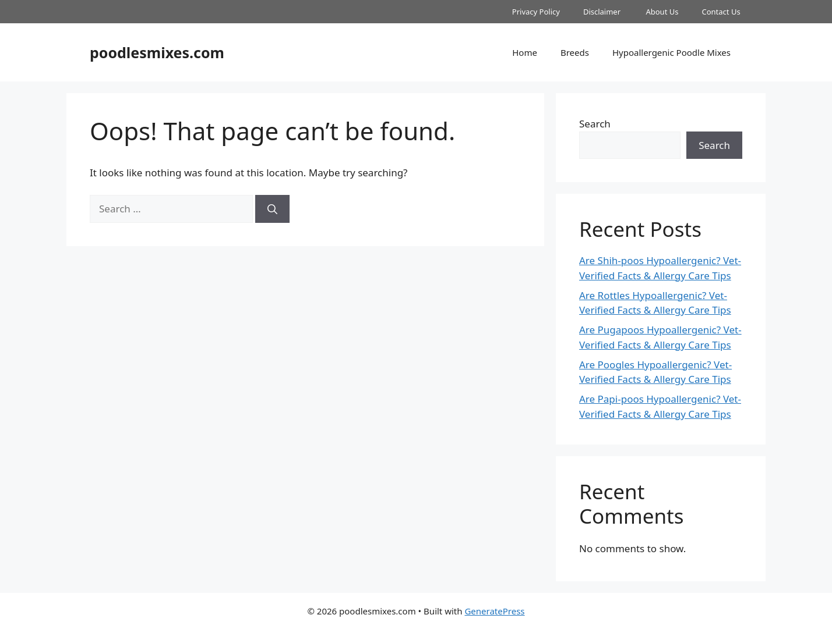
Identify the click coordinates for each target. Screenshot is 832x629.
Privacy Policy (536, 11)
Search (595, 123)
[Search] (272, 209)
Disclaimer (603, 11)
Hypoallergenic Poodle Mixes (671, 52)
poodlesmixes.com (157, 52)
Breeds (574, 52)
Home (524, 52)
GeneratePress (494, 611)
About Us (662, 11)
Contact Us (721, 11)
